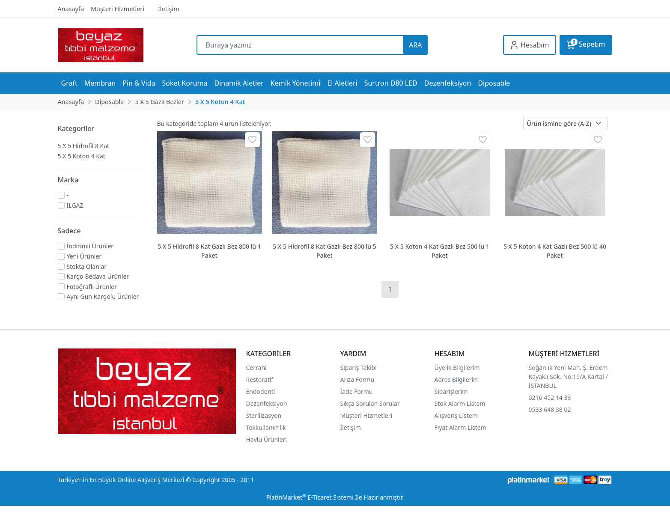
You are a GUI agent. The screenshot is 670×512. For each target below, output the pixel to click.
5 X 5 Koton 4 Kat (81, 156)
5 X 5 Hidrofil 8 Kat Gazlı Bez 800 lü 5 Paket (324, 250)
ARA (415, 45)
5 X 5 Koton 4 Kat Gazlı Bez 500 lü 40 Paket (554, 250)
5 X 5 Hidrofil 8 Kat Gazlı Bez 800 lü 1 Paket (209, 250)
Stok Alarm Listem (460, 403)
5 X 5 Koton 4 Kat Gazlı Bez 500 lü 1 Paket (439, 250)
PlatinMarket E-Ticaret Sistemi (310, 497)
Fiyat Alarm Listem (460, 427)
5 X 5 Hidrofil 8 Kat (84, 146)
